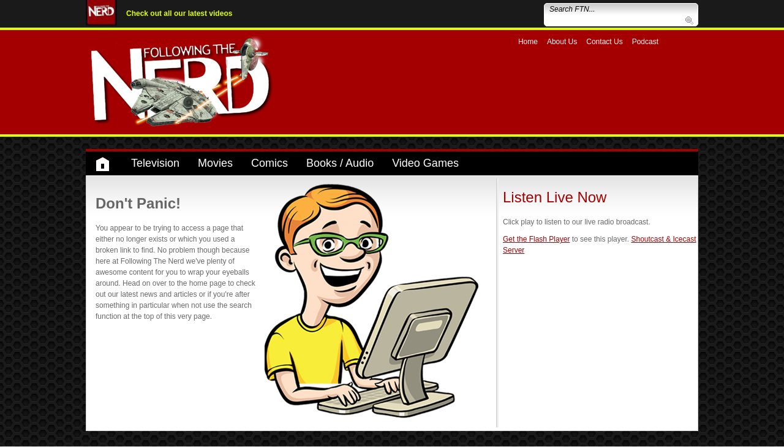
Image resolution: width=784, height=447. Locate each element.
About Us (562, 41)
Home (528, 41)
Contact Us (604, 41)
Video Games (425, 163)
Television (155, 163)
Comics (269, 163)
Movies (215, 163)
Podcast (645, 41)
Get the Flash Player (536, 239)
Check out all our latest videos (179, 13)
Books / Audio (340, 163)
